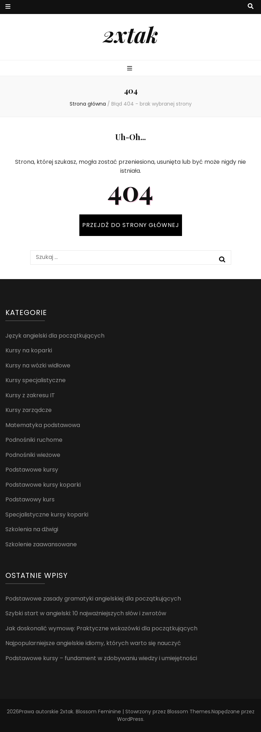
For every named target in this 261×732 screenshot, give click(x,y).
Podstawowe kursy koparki (43, 485)
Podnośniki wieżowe (32, 455)
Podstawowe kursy (31, 469)
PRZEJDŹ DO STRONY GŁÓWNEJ (130, 225)
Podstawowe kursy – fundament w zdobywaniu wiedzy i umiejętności (101, 658)
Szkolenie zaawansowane (41, 544)
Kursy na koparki (28, 350)
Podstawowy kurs (30, 499)
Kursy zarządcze (28, 410)
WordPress (130, 719)
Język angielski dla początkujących (54, 336)
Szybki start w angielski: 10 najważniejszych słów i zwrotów (85, 613)
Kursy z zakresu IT (30, 395)
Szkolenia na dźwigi (31, 529)
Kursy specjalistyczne (35, 380)
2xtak (130, 34)
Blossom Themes (188, 711)
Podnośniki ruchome (33, 440)
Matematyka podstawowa (42, 425)
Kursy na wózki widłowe (37, 365)
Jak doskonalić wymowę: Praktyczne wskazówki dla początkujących (101, 628)
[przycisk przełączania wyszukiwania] (250, 6)
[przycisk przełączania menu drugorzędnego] (7, 7)
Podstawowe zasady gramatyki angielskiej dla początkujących (93, 598)
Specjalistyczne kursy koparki (46, 514)
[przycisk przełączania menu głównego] (130, 69)
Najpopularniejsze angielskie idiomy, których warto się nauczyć (93, 643)
